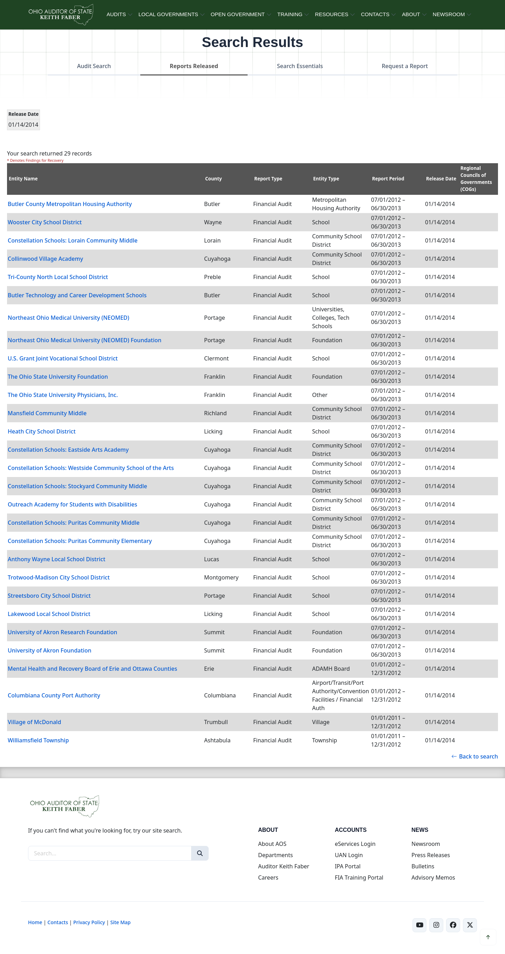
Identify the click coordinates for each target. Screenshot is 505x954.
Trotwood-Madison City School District (59, 577)
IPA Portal (348, 866)
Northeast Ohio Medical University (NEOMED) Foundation (84, 340)
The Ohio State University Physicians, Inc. (63, 395)
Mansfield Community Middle (47, 413)
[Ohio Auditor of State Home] (60, 15)
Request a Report (405, 66)
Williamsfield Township (38, 740)
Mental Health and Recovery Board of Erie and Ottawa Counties (92, 669)
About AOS (272, 844)
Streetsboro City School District (49, 595)
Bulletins (422, 866)
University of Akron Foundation (49, 650)
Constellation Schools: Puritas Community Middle (74, 522)
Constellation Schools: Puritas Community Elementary (80, 541)
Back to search (474, 756)
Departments (275, 855)
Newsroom (425, 844)
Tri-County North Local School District (58, 277)
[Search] (200, 853)
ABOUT (411, 14)
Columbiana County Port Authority (54, 695)
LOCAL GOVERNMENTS (168, 14)
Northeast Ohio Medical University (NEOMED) (68, 318)
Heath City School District (42, 431)
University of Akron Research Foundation (62, 632)
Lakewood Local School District (49, 614)
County (213, 178)
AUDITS (116, 14)
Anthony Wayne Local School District (56, 559)
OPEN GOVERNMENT (238, 14)
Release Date (441, 178)
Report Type (268, 178)
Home (35, 922)
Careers (268, 877)
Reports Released (194, 66)
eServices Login (355, 844)
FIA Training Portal (359, 877)
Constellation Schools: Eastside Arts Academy (68, 449)
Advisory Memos (433, 877)
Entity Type (326, 178)
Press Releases (430, 855)
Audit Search (94, 66)
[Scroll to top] (488, 937)
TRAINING (290, 14)
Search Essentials (300, 66)
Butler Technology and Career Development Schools (77, 295)
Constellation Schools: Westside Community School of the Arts (91, 468)
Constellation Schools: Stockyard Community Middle (77, 486)
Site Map (120, 922)
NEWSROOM (449, 14)
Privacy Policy (89, 922)
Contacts (57, 922)
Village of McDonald (34, 722)
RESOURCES (331, 14)
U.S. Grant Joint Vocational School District (63, 358)
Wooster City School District (45, 222)
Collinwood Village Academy (45, 259)
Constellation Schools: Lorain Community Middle (72, 240)
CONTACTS (375, 14)
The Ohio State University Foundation (58, 376)
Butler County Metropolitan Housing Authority (70, 204)
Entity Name (23, 178)
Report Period (388, 178)
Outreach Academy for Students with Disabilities (72, 504)
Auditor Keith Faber (283, 866)
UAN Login (349, 855)
